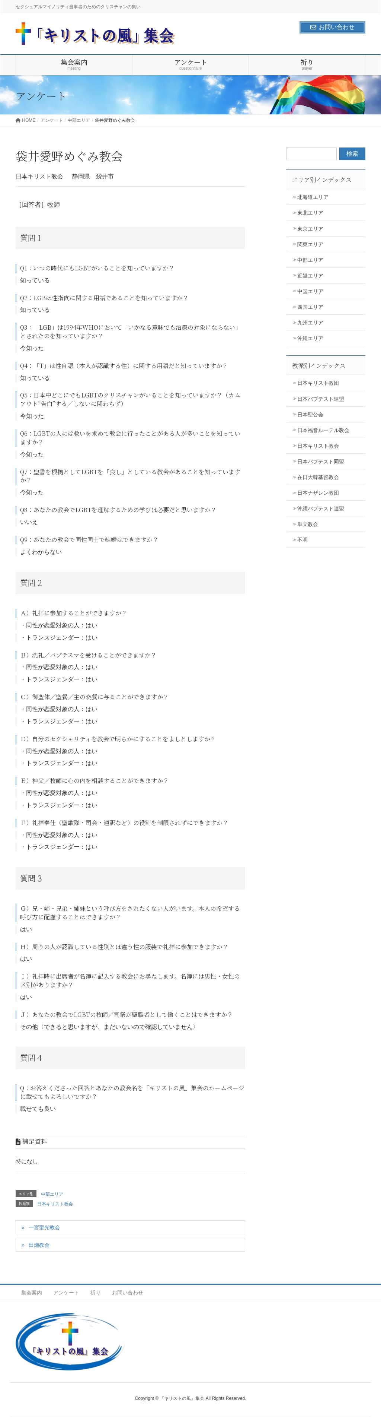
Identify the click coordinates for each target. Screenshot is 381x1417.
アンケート (66, 1293)
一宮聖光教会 (44, 1227)
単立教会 (307, 524)
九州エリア (310, 323)
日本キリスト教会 (55, 1204)
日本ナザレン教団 (318, 493)
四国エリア (310, 307)
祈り (95, 1293)
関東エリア (310, 244)
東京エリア (310, 229)
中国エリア (310, 291)
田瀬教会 (39, 1245)
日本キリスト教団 (318, 383)
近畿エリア (310, 276)
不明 (302, 540)
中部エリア (52, 1194)
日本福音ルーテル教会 (323, 430)
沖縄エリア (310, 338)
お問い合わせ (332, 27)
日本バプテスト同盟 (320, 462)
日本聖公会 (310, 415)
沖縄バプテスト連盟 (320, 508)
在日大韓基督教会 (318, 477)
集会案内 (31, 1293)
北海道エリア (313, 197)
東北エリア (310, 213)
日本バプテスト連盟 (320, 399)
